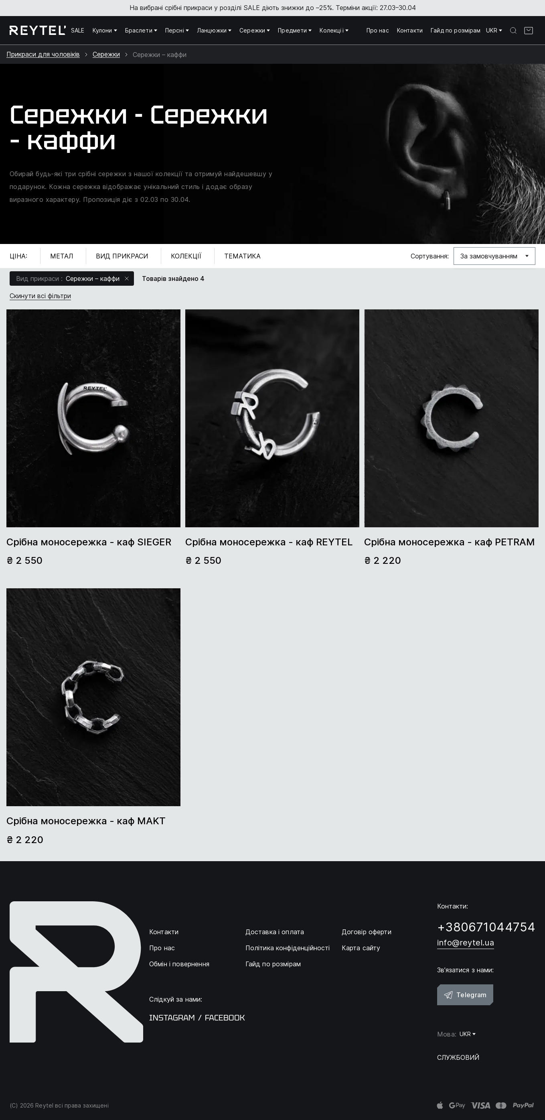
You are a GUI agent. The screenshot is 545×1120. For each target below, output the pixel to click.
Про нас (378, 30)
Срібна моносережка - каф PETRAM (449, 542)
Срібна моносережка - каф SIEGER (88, 542)
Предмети (295, 30)
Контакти (410, 30)
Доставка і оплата (274, 932)
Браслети (141, 30)
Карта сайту (361, 948)
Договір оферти (366, 932)
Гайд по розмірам (456, 30)
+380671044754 (486, 927)
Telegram (465, 995)
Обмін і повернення (179, 964)
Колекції (334, 30)
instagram (172, 1018)
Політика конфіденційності (287, 948)
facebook (225, 1018)
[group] (93, 418)
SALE (78, 30)
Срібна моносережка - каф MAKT (86, 821)
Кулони (105, 30)
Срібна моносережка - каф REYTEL (269, 542)
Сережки (254, 30)
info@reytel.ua (465, 942)
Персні (177, 30)
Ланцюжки (214, 30)
